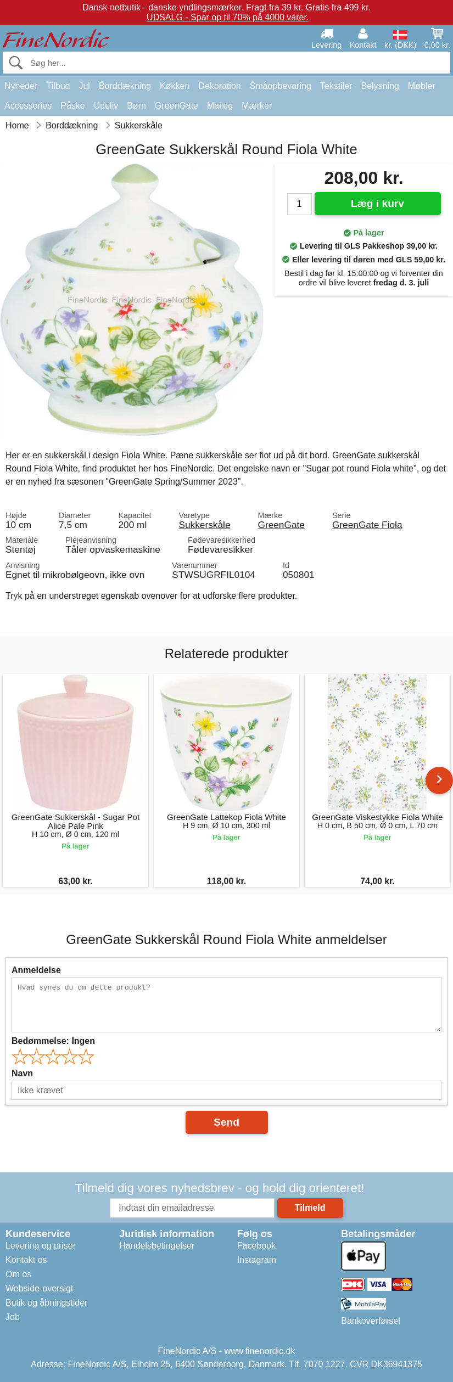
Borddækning (125, 86)
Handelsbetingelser (156, 1245)
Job (12, 1317)
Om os (18, 1274)
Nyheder (20, 86)
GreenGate (176, 105)
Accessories (28, 105)
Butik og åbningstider (46, 1302)
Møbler (421, 86)
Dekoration (219, 86)
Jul (84, 86)
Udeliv (106, 105)
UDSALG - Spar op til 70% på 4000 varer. (228, 17)
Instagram (256, 1260)
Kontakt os (26, 1260)
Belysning (380, 86)
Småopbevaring (280, 86)
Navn (22, 1073)
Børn (136, 105)
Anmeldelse (36, 970)
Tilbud (58, 86)
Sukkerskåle (204, 524)
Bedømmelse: (53, 1041)
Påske (72, 105)
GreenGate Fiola (367, 524)
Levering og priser (40, 1245)
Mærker (257, 105)
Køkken (174, 86)
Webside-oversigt (39, 1288)
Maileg (220, 105)
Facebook (256, 1245)
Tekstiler (336, 86)
